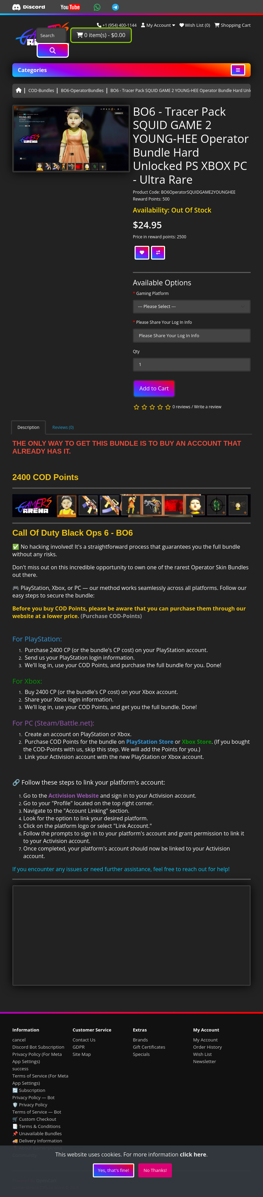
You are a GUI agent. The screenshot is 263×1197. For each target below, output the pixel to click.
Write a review (208, 407)
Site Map (82, 1054)
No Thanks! (155, 1170)
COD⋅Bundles (41, 90)
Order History (207, 1047)
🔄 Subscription (28, 1090)
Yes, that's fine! (113, 1170)
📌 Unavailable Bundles (37, 1133)
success (20, 1068)
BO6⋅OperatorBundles (82, 90)
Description (28, 427)
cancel (19, 1040)
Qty (136, 351)
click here (193, 1154)
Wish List (202, 1054)
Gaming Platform (152, 293)
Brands (140, 1040)
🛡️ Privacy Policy (29, 1105)
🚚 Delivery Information (37, 1141)
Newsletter (204, 1061)
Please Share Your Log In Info (164, 322)
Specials (141, 1054)
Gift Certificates (149, 1047)
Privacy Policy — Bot (33, 1097)
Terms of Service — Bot (36, 1112)
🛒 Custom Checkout (34, 1119)
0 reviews (181, 407)
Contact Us (84, 1040)
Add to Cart (154, 388)
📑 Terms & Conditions (36, 1126)
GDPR (79, 1047)
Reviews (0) (63, 427)
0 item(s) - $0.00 (101, 35)
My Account (205, 1040)
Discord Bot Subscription (38, 1047)
